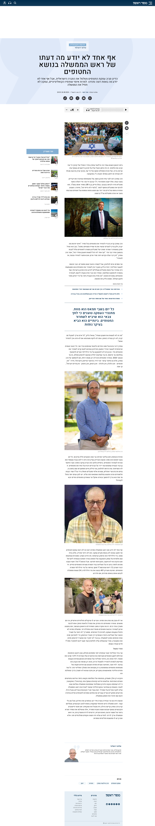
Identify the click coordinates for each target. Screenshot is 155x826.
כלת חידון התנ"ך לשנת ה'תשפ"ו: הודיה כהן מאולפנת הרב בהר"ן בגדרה (95, 294)
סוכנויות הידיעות (45, 164)
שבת (95, 810)
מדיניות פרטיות (77, 808)
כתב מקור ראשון (45, 191)
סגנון (95, 812)
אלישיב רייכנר (46, 178)
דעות (95, 801)
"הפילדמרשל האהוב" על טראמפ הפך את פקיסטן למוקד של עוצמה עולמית (39, 159)
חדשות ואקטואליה (77, 44)
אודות (80, 801)
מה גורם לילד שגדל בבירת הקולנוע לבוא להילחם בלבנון (40, 198)
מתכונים (94, 814)
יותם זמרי (47, 204)
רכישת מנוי (78, 803)
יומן (96, 803)
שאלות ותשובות (77, 812)
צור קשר (79, 799)
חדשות (95, 799)
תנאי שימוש (78, 810)
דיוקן (95, 805)
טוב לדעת (94, 816)
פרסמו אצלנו (78, 805)
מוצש (95, 808)
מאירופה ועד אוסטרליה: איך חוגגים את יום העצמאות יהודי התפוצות (96, 289)
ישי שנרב (47, 217)
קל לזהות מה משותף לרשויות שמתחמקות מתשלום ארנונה (40, 211)
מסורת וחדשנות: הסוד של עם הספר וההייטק (104, 298)
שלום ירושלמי (80, 48)
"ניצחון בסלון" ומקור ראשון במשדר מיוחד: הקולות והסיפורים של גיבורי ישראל (39, 186)
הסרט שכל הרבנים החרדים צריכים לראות (41, 171)
